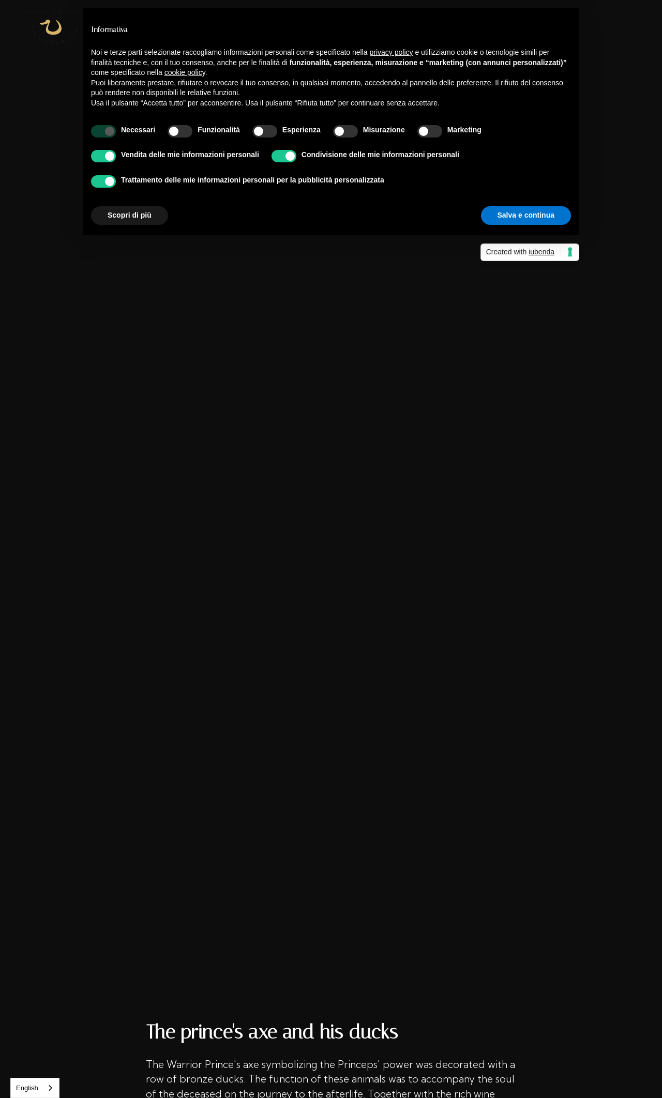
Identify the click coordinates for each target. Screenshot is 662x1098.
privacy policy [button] (391, 52)
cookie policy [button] (184, 72)
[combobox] (34, 1088)
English (27, 1088)
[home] (52, 28)
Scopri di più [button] (130, 215)
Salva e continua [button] (526, 215)
